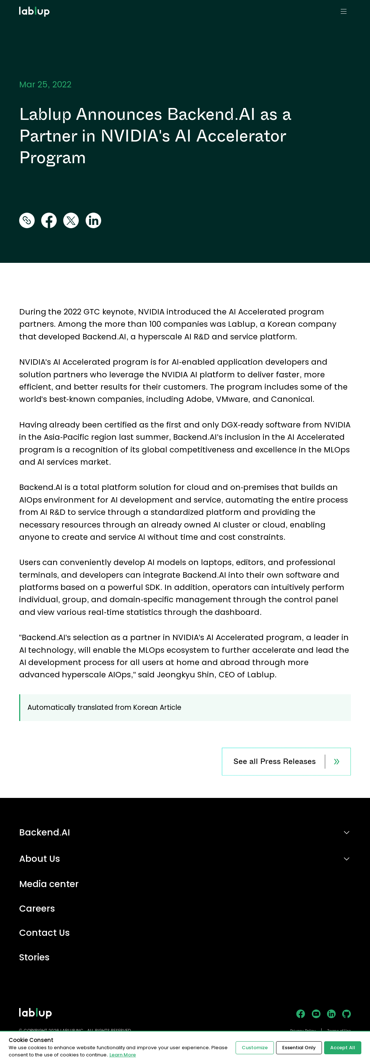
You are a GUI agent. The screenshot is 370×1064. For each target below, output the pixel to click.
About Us (39, 859)
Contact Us (44, 933)
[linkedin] (93, 221)
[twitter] (71, 221)
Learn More (122, 1055)
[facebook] (49, 221)
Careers (37, 908)
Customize (255, 1047)
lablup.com (35, 3)
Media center (49, 884)
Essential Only (299, 1047)
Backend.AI (44, 832)
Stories (34, 957)
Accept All (342, 1047)
